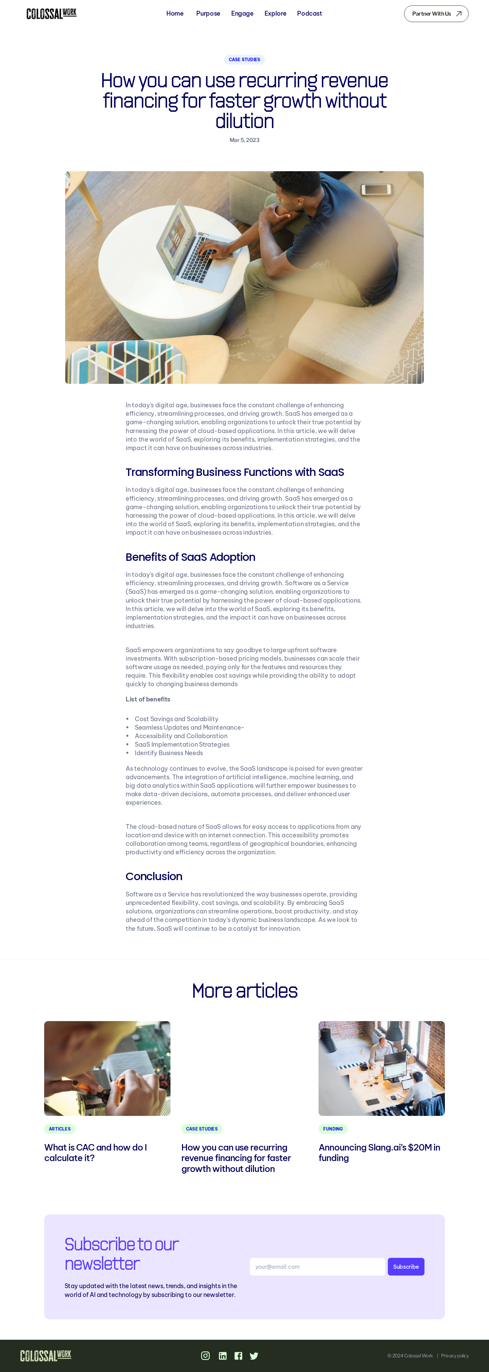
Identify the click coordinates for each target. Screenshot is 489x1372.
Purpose (208, 13)
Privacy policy (455, 1355)
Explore (275, 13)
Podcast (309, 13)
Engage (242, 13)
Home (175, 13)
